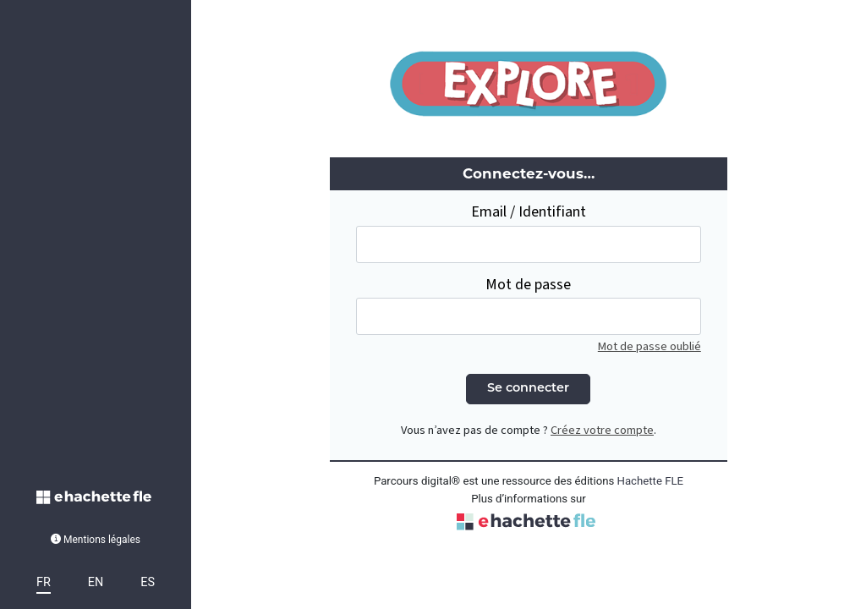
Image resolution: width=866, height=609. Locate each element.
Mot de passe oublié (649, 346)
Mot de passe (528, 284)
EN (95, 582)
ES (147, 582)
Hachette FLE (650, 481)
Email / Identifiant (528, 211)
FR (43, 582)
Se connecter (528, 388)
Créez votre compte (602, 430)
